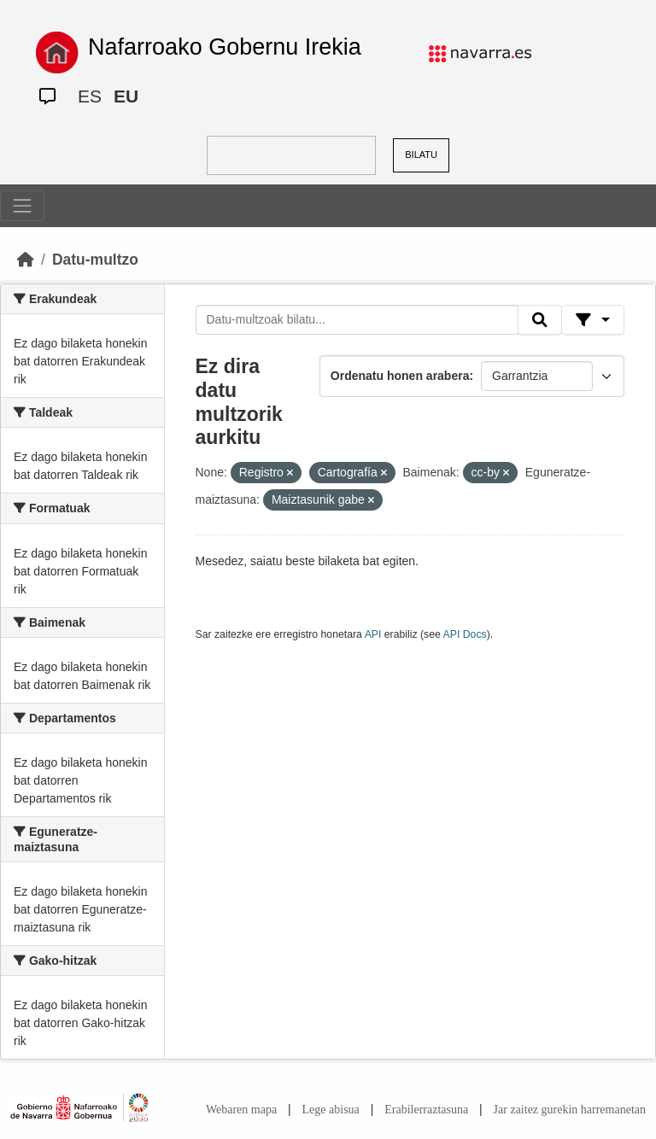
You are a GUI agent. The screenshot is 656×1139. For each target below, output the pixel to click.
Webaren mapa (241, 1109)
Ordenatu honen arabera (400, 376)
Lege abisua (331, 1109)
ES (90, 96)
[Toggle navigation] (22, 205)
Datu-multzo (95, 259)
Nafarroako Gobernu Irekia (224, 47)
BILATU (421, 154)
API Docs (465, 634)
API (373, 634)
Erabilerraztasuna (426, 1109)
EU (126, 96)
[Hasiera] (25, 259)
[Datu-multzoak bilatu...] (357, 320)
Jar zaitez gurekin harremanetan (570, 1109)
